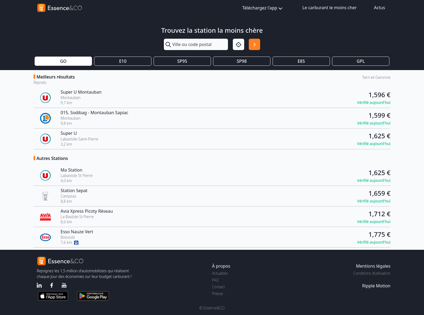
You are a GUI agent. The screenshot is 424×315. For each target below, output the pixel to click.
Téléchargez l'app (263, 8)
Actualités (220, 273)
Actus (379, 8)
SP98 (242, 61)
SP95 (182, 61)
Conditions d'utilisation (371, 273)
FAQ (215, 280)
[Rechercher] (254, 44)
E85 (301, 61)
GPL (361, 61)
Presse (217, 293)
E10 (122, 61)
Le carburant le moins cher (329, 8)
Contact (218, 286)
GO (63, 61)
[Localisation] (238, 44)
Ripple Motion (376, 286)
